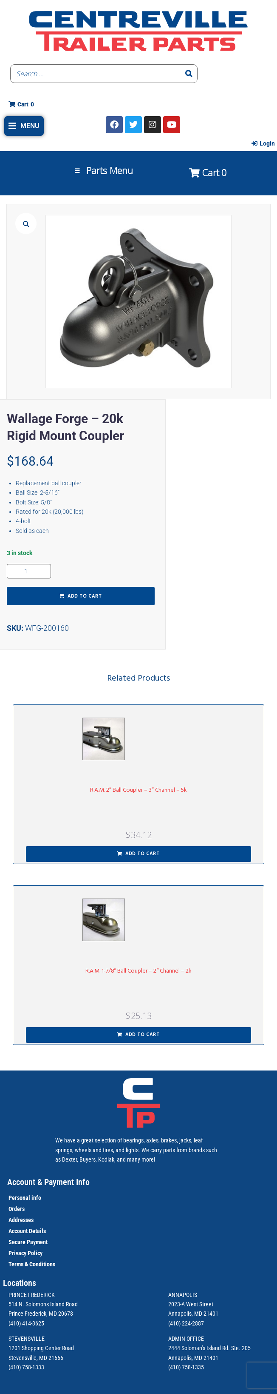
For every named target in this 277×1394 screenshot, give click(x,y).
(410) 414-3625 (26, 1323)
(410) (174, 1367)
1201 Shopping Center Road (41, 1348)
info (35, 1197)
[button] (24, 126)
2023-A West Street (190, 1304)
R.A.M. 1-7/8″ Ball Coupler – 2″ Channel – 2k (138, 971)
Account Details (27, 1231)
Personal (19, 1197)
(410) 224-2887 (186, 1323)
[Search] (188, 74)
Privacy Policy (25, 1253)
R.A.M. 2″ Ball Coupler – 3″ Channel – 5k (138, 790)
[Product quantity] (29, 571)
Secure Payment (28, 1242)
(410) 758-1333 (26, 1367)
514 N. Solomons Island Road (43, 1304)
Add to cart (85, 596)
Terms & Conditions (31, 1264)
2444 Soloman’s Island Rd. (199, 1348)
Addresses (21, 1220)
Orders (16, 1208)
